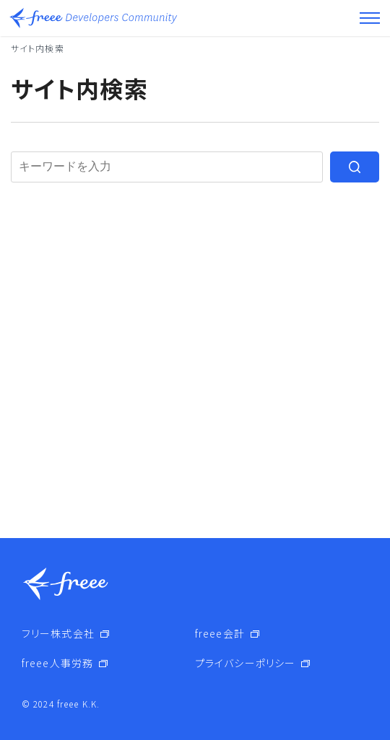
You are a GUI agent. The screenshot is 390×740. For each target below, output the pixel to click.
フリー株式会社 (58, 633)
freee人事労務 (57, 663)
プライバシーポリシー (245, 663)
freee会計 (220, 633)
